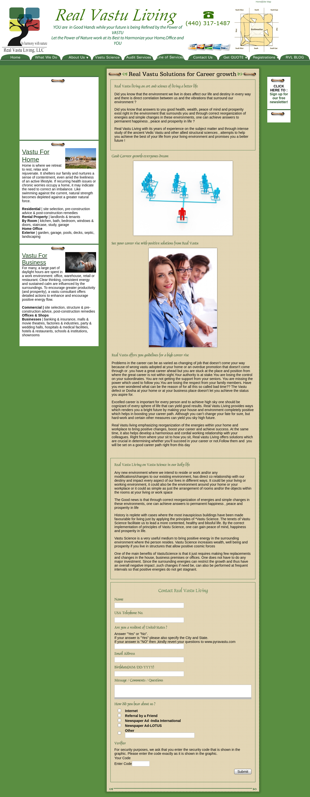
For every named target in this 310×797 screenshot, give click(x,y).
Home (259, 1)
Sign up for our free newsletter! (279, 98)
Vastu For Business (34, 259)
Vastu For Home (35, 155)
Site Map (266, 1)
